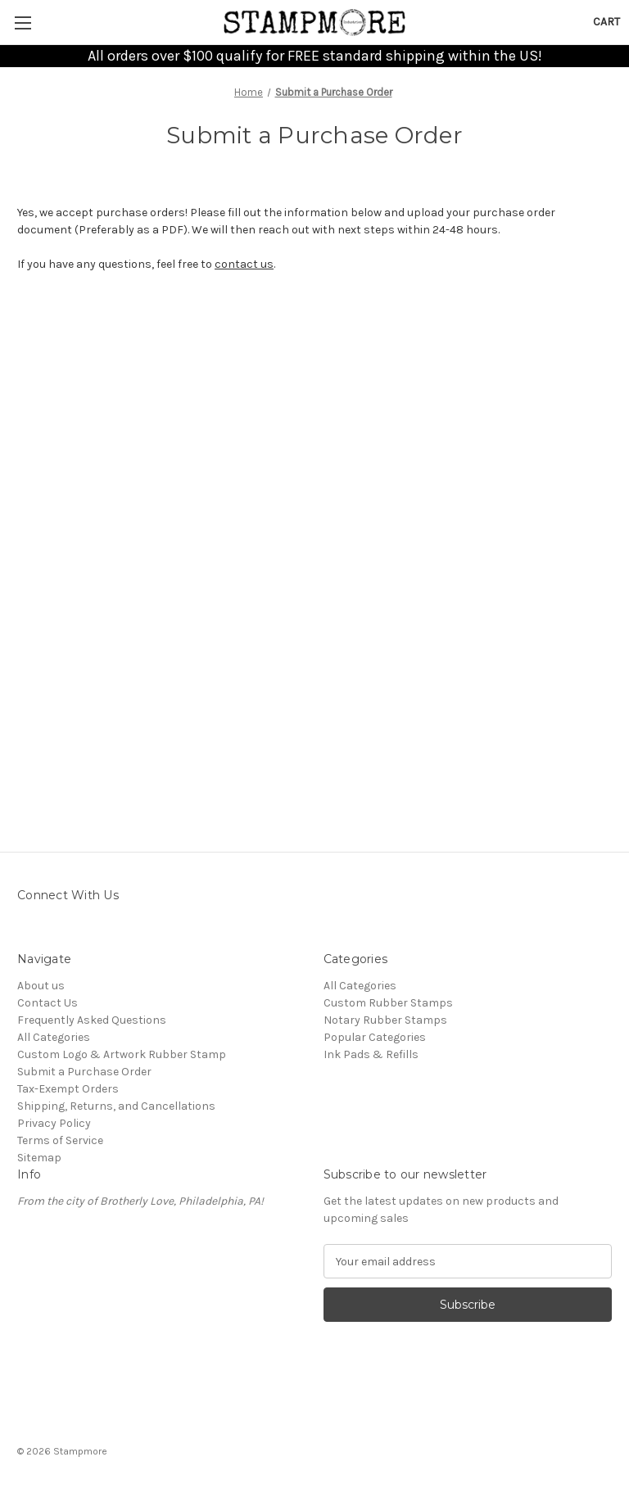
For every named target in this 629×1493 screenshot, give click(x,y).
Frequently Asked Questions (91, 1020)
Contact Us (47, 1003)
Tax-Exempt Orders (68, 1089)
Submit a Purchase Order (84, 1072)
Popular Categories (375, 1037)
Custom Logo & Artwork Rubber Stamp (121, 1054)
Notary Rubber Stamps (385, 1020)
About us (41, 986)
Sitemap (39, 1158)
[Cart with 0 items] (606, 22)
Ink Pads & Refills (371, 1054)
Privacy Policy (54, 1123)
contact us (244, 264)
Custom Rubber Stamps (388, 1003)
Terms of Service (60, 1140)
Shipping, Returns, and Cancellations (116, 1106)
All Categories (53, 1037)
